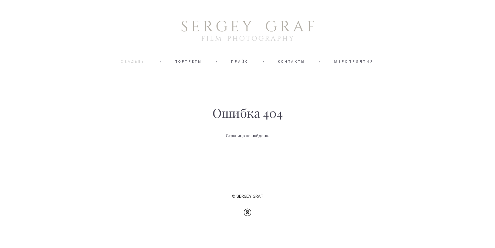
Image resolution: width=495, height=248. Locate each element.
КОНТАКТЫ (291, 61)
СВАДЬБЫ (133, 61)
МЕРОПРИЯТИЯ (354, 61)
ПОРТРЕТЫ (188, 61)
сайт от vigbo (425, 232)
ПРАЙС (240, 61)
